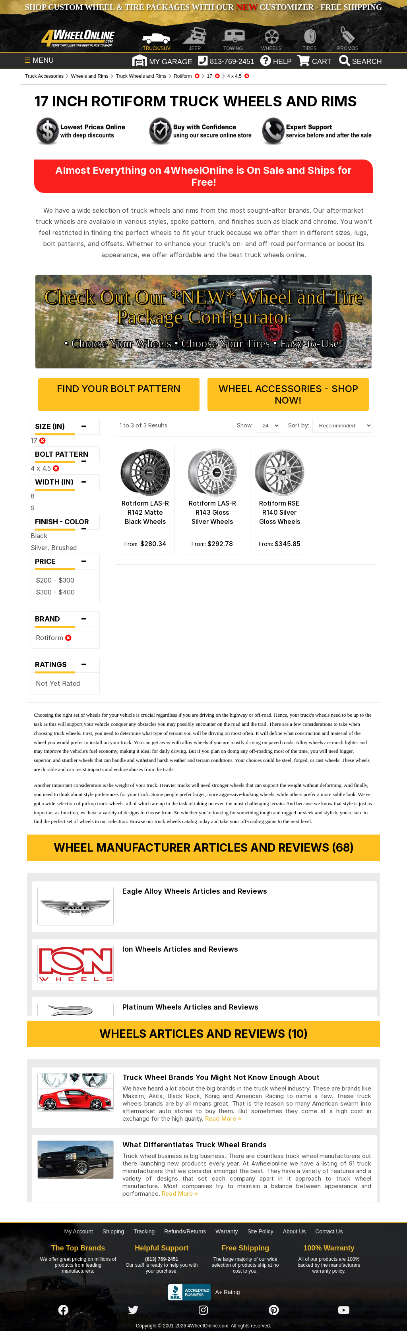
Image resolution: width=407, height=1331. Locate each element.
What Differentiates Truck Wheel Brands (194, 1145)
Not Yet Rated (58, 683)
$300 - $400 (55, 592)
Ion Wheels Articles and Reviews (180, 949)
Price (65, 561)
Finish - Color (65, 523)
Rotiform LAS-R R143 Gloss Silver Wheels (212, 512)
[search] (359, 61)
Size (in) (65, 427)
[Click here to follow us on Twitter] (133, 1310)
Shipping (113, 1231)
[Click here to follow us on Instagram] (203, 1310)
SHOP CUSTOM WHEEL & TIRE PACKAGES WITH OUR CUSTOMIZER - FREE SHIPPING (203, 7)
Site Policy (260, 1231)
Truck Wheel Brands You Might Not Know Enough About (221, 1077)
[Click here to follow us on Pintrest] (274, 1310)
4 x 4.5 (45, 468)
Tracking (144, 1231)
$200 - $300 (55, 580)
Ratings (65, 665)
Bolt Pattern (65, 456)
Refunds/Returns (185, 1231)
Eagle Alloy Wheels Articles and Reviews (194, 891)
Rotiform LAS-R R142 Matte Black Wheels (145, 512)
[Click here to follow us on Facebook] (63, 1310)
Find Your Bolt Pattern (118, 388)
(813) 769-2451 (161, 1259)
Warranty (226, 1231)
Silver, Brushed (54, 548)
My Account (78, 1231)
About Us (294, 1231)
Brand (65, 619)
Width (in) (65, 482)
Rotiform (54, 638)
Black (39, 536)
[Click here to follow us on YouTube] (344, 1310)
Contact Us (329, 1231)
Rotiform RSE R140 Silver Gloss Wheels (279, 512)
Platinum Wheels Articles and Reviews (190, 1007)
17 (38, 440)
